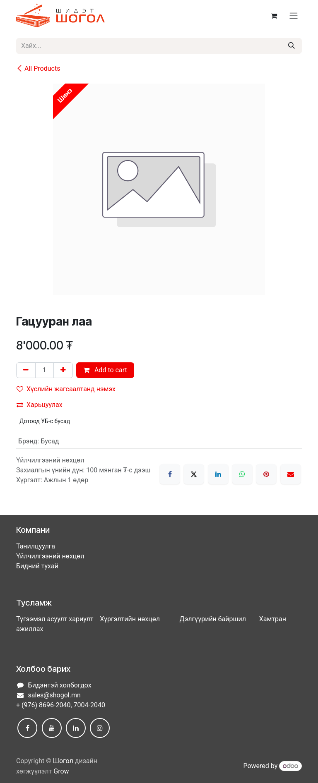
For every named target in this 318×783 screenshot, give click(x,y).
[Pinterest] (266, 474)
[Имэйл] (291, 474)
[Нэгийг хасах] (26, 370)
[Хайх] (291, 46)
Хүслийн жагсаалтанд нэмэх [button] (66, 389)
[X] (194, 474)
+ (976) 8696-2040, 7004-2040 (60, 705)
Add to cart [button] (105, 370)
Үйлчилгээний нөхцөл (50, 556)
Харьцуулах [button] (40, 405)
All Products (38, 68)
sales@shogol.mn (54, 695)
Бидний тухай (37, 566)
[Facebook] (170, 474)
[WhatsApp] (242, 474)
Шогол (63, 761)
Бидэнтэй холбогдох (60, 685)
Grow (61, 771)
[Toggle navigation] (293, 15)
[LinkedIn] (218, 474)
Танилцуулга (35, 546)
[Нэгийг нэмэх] (63, 370)
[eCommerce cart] (273, 15)
